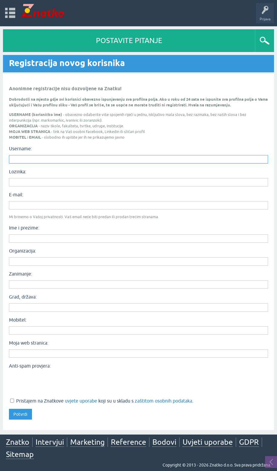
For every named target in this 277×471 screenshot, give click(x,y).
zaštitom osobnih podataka (163, 400)
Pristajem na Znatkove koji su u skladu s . (101, 400)
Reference (128, 442)
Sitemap (20, 454)
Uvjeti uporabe (208, 442)
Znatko (17, 442)
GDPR (249, 442)
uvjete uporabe (81, 400)
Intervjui (50, 442)
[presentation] (54, 382)
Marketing (87, 442)
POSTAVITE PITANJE (129, 40)
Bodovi (164, 442)
